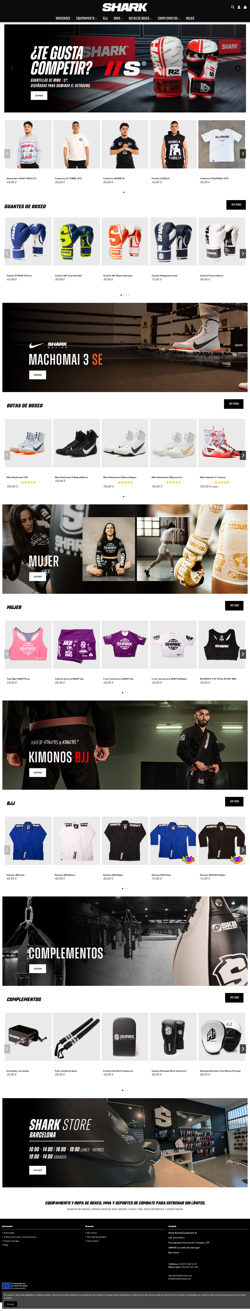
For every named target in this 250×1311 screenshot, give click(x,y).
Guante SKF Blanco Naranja (117, 275)
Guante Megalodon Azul (164, 275)
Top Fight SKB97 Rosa (18, 678)
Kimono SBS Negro (113, 875)
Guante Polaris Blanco (212, 275)
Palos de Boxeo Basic (66, 1070)
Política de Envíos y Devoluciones (20, 1236)
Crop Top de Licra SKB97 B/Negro (169, 678)
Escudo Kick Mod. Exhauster (118, 1070)
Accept (10, 1304)
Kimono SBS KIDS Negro (213, 875)
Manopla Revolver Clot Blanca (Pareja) (220, 1070)
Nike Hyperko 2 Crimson (213, 477)
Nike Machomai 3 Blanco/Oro (167, 477)
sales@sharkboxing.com (180, 1275)
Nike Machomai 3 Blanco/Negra (119, 477)
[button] (123, 192)
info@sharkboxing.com (179, 1278)
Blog (6, 1244)
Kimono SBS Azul (15, 875)
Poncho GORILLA (161, 178)
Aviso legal (9, 1232)
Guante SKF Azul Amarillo (68, 275)
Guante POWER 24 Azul (19, 275)
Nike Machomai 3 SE (17, 477)
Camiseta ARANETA (114, 178)
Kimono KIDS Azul (161, 875)
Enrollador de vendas (18, 1070)
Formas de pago (11, 1240)
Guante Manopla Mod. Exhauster (169, 1070)
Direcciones (93, 1240)
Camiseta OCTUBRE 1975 (68, 178)
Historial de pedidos (97, 1236)
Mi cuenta (92, 1232)
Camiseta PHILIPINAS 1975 (214, 178)
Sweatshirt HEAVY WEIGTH (21, 178)
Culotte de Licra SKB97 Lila (69, 678)
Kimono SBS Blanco (65, 875)
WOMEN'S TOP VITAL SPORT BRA (218, 678)
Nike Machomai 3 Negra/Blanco (71, 477)
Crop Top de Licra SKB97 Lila (118, 678)
